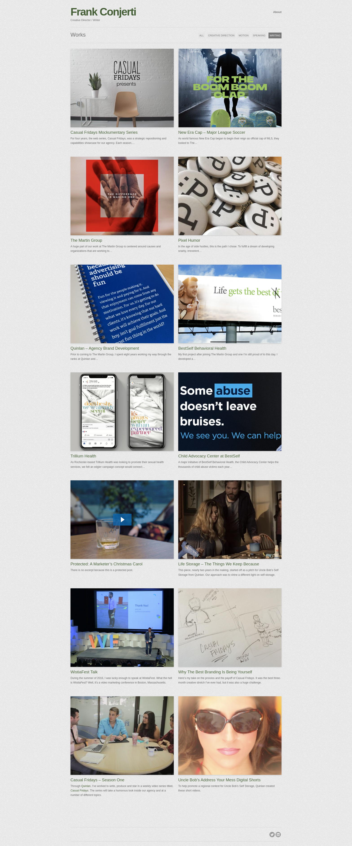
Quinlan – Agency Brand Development (104, 348)
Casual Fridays (79, 790)
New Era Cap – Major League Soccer (211, 132)
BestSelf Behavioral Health (202, 348)
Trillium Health (83, 456)
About (277, 12)
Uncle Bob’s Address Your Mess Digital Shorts (219, 780)
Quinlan (85, 786)
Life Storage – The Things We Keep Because (218, 564)
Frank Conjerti (103, 12)
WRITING (275, 35)
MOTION (244, 35)
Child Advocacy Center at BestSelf (209, 456)
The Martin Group (86, 240)
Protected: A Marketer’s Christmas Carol (106, 564)
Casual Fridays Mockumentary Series (104, 132)
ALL (201, 35)
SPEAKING (259, 35)
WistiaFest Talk (84, 672)
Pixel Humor (189, 240)
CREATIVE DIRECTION (221, 35)
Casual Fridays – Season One (97, 780)
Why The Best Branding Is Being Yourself (215, 672)
